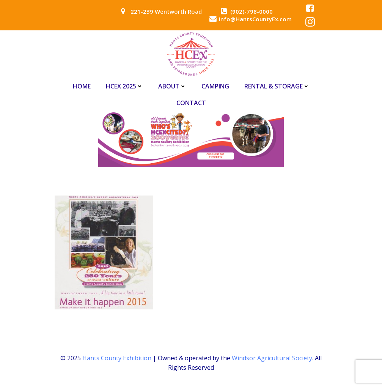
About (172, 86)
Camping (215, 86)
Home (82, 86)
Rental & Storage (277, 86)
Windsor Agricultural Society (272, 358)
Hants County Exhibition (116, 358)
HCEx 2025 (124, 86)
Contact (191, 103)
